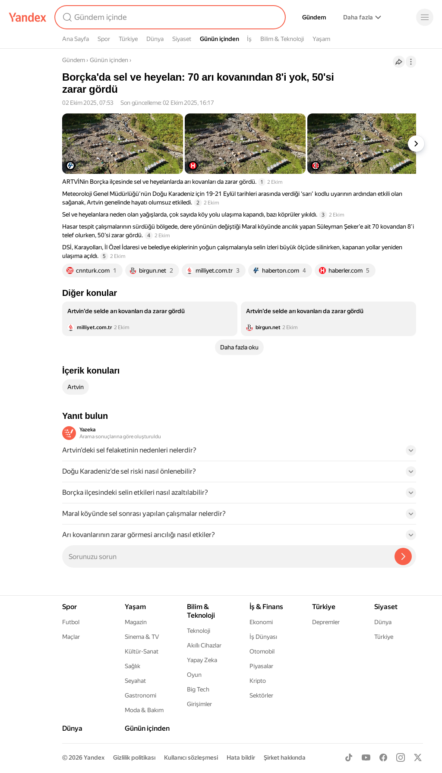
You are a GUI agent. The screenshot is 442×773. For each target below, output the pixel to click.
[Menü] (424, 17)
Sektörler (261, 695)
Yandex (94, 757)
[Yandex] (28, 17)
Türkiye (128, 38)
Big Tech (198, 689)
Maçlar (71, 636)
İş (249, 38)
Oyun (194, 674)
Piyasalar (261, 666)
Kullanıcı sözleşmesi (191, 757)
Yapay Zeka (202, 660)
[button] (239, 453)
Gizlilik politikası (134, 757)
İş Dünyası (263, 636)
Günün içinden (219, 39)
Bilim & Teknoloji (282, 38)
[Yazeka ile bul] (403, 556)
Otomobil (262, 651)
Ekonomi (261, 622)
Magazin (136, 622)
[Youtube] (366, 757)
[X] (417, 757)
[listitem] (149, 319)
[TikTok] (348, 757)
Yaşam (321, 38)
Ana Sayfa (75, 38)
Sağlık (132, 666)
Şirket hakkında (285, 757)
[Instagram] (400, 757)
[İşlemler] (411, 62)
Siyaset (181, 38)
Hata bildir (241, 757)
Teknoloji (198, 630)
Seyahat (135, 680)
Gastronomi (140, 695)
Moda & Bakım (144, 710)
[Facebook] (383, 757)
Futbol (70, 622)
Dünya (155, 38)
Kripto (257, 680)
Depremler (326, 622)
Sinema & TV (142, 636)
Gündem (314, 17)
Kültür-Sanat (141, 651)
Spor (104, 38)
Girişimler (199, 704)
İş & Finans (266, 607)
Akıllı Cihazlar (204, 645)
